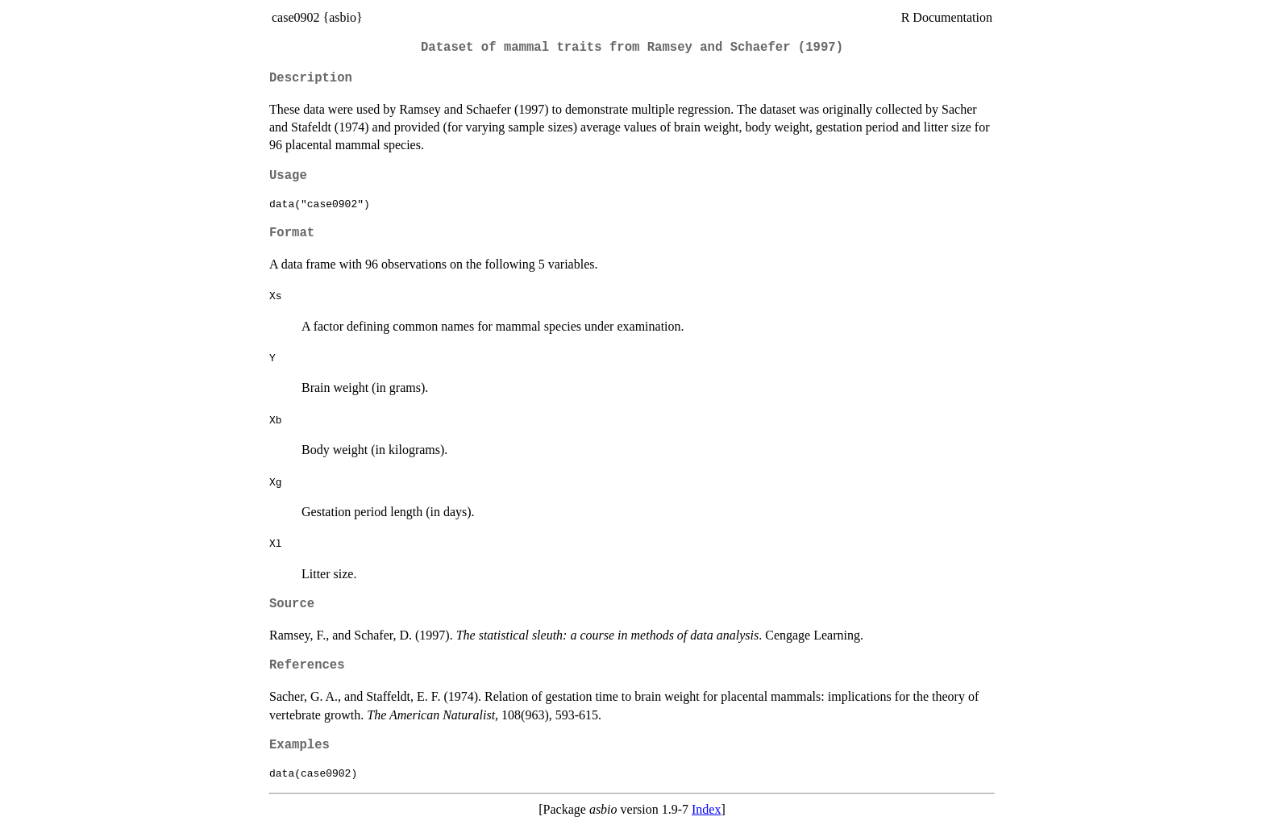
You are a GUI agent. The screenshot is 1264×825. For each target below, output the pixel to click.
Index (706, 809)
